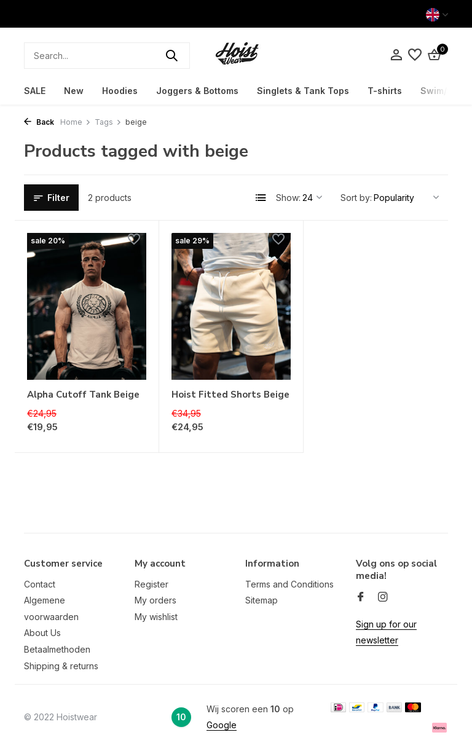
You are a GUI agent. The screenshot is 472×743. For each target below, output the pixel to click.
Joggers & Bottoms (197, 90)
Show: (288, 197)
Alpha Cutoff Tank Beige (83, 395)
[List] (261, 197)
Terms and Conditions (289, 584)
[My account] (396, 55)
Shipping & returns (61, 666)
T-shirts (385, 90)
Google (221, 725)
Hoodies (120, 90)
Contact (39, 584)
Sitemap (261, 600)
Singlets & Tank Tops (303, 90)
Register (151, 584)
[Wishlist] (415, 55)
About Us (42, 632)
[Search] (107, 55)
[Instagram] (383, 597)
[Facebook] (361, 597)
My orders (155, 600)
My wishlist (156, 616)
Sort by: (356, 197)
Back (39, 122)
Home (75, 122)
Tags (108, 122)
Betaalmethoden (57, 649)
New (74, 90)
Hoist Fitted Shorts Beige (230, 395)
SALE (34, 90)
